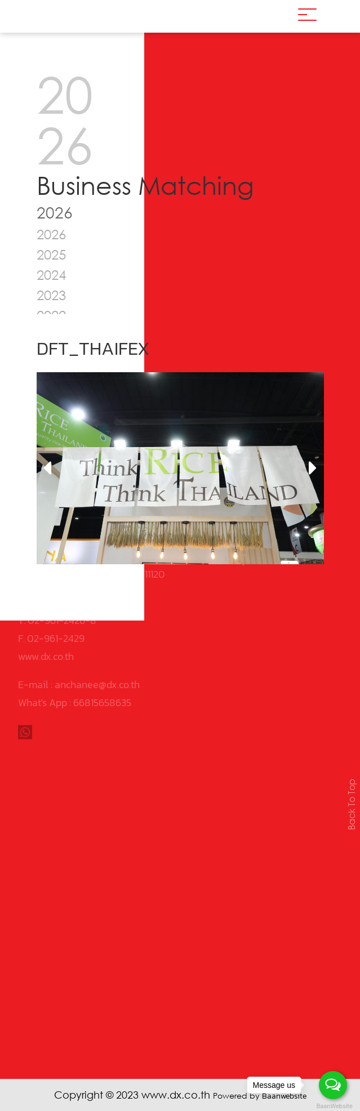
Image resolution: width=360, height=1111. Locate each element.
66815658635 (102, 653)
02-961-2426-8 (62, 571)
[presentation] (47, 468)
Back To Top (351, 804)
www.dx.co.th (46, 607)
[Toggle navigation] (307, 16)
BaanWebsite (333, 1106)
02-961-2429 (56, 589)
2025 (51, 254)
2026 (51, 234)
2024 (51, 274)
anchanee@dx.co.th (97, 635)
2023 (51, 295)
